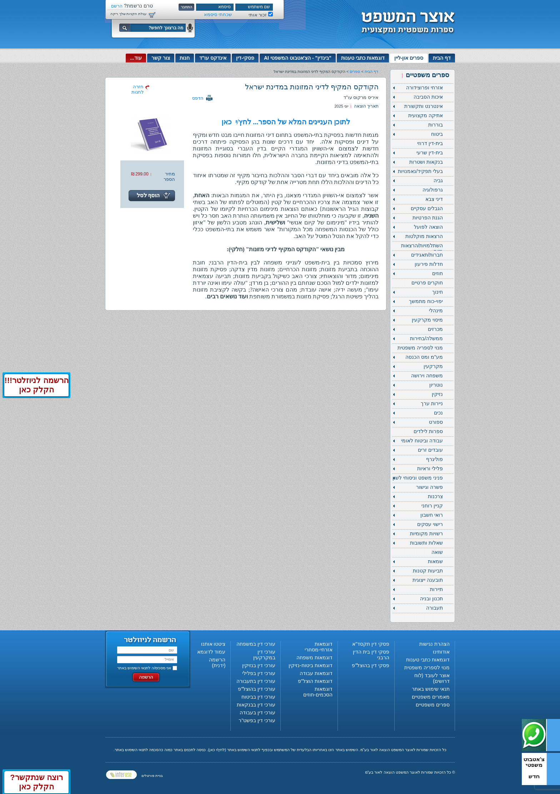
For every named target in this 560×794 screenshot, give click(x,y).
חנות (185, 58)
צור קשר (160, 58)
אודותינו (441, 652)
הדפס (198, 98)
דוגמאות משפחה (314, 657)
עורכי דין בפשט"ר (257, 720)
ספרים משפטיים (433, 705)
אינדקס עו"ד (213, 58)
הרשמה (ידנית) (217, 662)
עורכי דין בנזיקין (258, 665)
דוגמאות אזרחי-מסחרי (318, 646)
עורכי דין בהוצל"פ (256, 689)
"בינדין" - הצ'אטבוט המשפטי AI (297, 58)
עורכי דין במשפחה (255, 644)
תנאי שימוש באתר (431, 689)
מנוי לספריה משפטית (427, 667)
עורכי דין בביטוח (258, 697)
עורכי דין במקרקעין (264, 654)
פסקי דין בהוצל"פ (370, 665)
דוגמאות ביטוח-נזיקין (310, 665)
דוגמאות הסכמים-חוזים (317, 692)
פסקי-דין (245, 58)
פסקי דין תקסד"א (370, 644)
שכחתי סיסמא (218, 14)
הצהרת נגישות (434, 644)
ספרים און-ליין (409, 58)
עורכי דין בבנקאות (256, 705)
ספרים (355, 71)
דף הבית (442, 58)
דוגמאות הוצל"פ (315, 681)
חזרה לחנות (137, 89)
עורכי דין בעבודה (257, 712)
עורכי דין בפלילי (258, 673)
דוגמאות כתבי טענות (363, 58)
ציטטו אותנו (213, 644)
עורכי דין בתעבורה (255, 681)
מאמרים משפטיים (431, 697)
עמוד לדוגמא (211, 652)
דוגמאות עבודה (316, 673)
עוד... (136, 58)
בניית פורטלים (152, 776)
